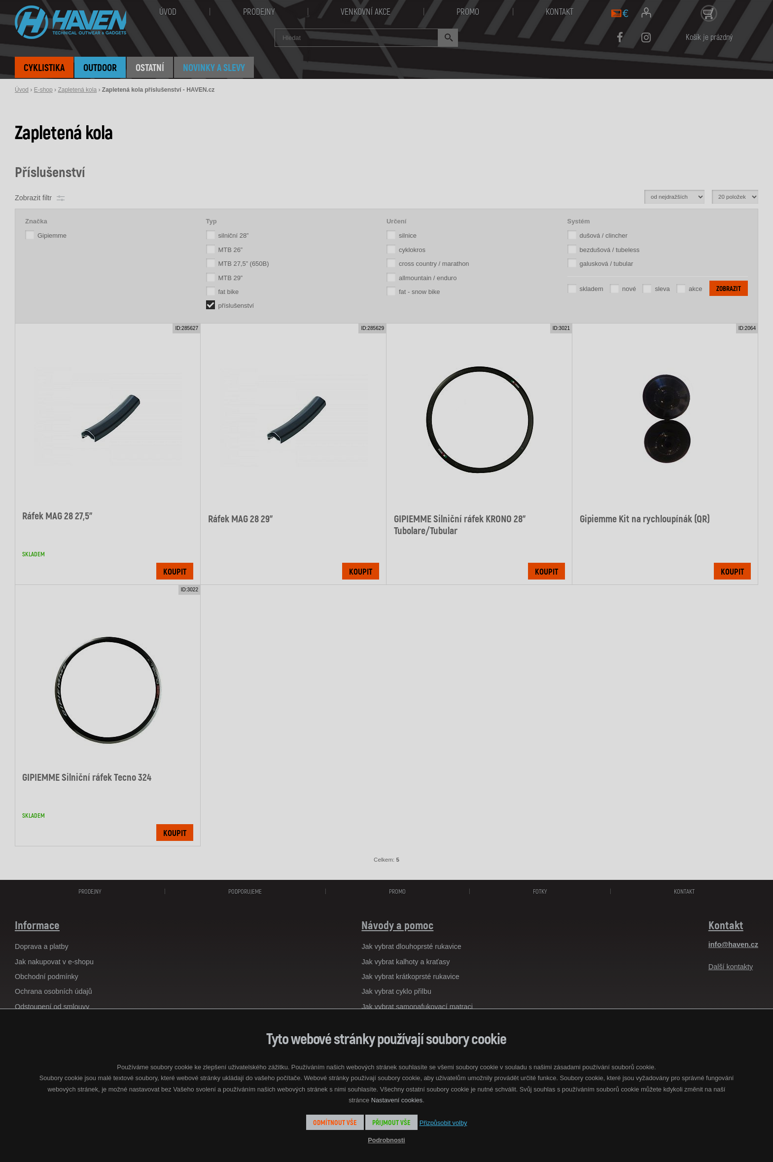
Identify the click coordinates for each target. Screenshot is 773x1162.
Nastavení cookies (397, 1100)
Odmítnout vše (335, 1122)
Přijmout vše (391, 1122)
